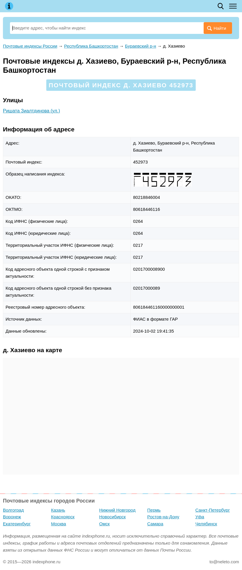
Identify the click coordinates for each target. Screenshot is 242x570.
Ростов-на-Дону (163, 516)
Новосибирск (112, 516)
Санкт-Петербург (212, 510)
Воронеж (12, 516)
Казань (58, 510)
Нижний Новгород (117, 510)
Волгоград (13, 510)
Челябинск (206, 523)
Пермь (154, 510)
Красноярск (62, 516)
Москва (58, 523)
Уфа (199, 516)
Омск (104, 523)
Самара (155, 523)
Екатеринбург (16, 523)
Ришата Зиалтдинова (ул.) (31, 110)
